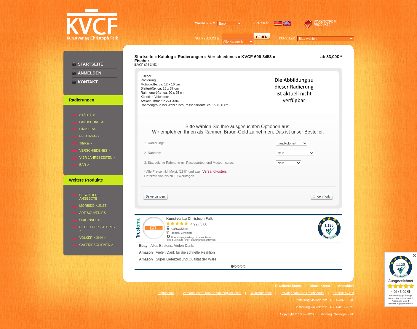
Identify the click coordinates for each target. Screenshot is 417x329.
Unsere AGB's (343, 293)
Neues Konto (320, 285)
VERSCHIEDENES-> (94, 150)
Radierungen (190, 56)
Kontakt (88, 82)
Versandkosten (214, 171)
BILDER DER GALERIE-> (97, 228)
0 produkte (325, 23)
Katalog (165, 56)
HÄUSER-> (87, 129)
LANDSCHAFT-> (91, 122)
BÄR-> (84, 164)
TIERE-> (85, 143)
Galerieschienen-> (96, 245)
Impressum (166, 293)
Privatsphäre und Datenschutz (302, 293)
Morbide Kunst (93, 205)
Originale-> (89, 220)
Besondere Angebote (89, 196)
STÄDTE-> (87, 115)
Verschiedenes (222, 56)
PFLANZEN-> (89, 136)
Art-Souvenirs (92, 212)
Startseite (90, 64)
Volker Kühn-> (92, 237)
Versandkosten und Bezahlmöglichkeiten (212, 293)
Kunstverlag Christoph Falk (334, 314)
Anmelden (89, 73)
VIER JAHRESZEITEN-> (97, 157)
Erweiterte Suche (288, 285)
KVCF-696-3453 (257, 56)
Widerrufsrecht (261, 293)
